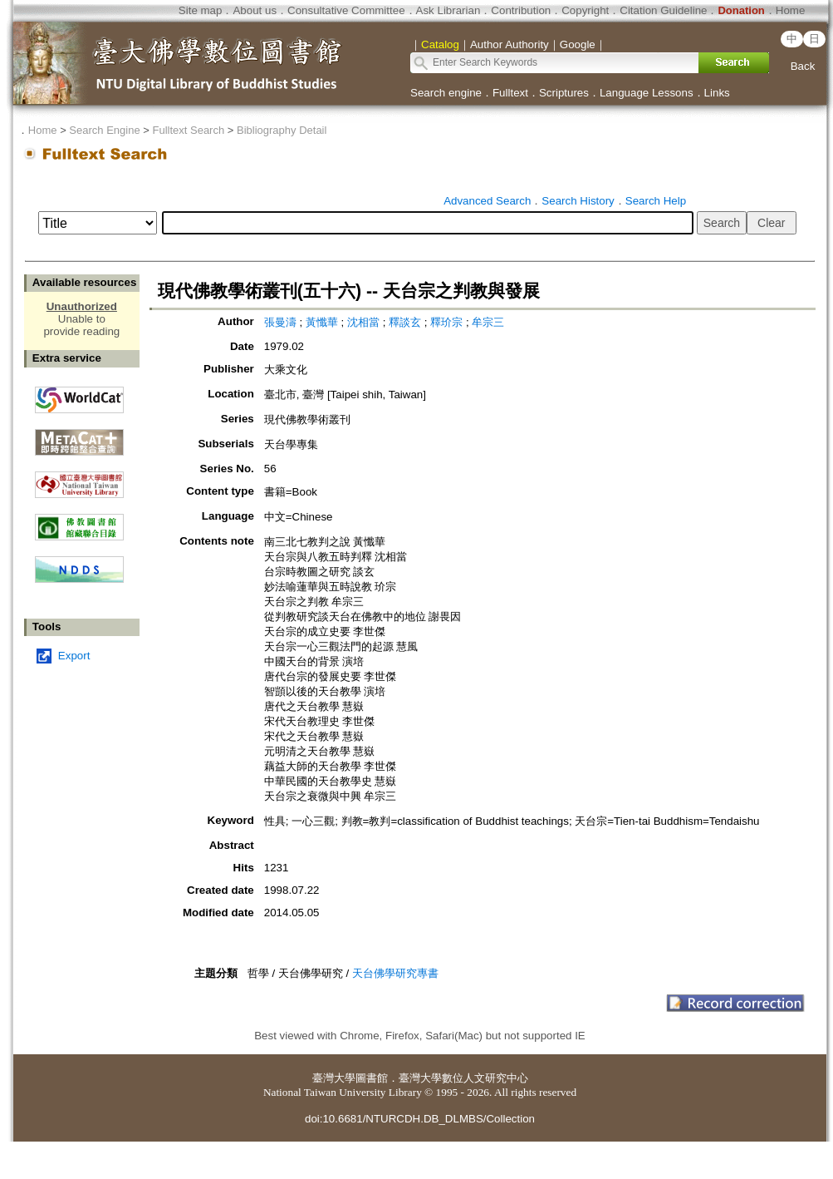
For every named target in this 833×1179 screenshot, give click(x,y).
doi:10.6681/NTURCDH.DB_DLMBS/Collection (420, 1118)
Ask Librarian (448, 10)
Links (717, 92)
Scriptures (564, 92)
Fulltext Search (188, 130)
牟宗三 (488, 322)
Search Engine (104, 130)
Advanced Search (487, 201)
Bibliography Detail (281, 130)
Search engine (446, 92)
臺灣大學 (333, 1078)
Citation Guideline (663, 10)
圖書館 (371, 1078)
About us (255, 10)
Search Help (655, 201)
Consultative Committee (345, 10)
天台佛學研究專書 (395, 973)
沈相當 (365, 322)
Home (791, 10)
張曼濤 (282, 322)
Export (74, 655)
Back (803, 66)
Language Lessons (646, 92)
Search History (577, 201)
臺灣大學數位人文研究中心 (463, 1078)
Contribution (521, 10)
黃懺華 (323, 322)
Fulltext (510, 92)
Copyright (585, 10)
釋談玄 (406, 322)
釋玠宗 (448, 322)
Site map (201, 10)
